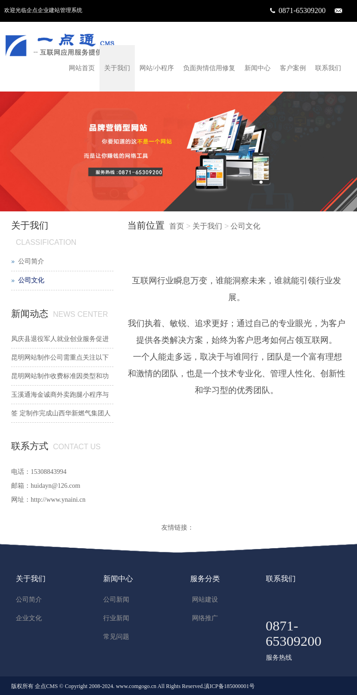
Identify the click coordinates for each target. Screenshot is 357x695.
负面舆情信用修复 (209, 68)
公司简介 (31, 261)
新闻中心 (258, 68)
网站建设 (205, 599)
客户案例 (293, 68)
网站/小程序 (156, 68)
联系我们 (328, 68)
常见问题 (116, 636)
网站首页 (82, 68)
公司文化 (245, 226)
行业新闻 (116, 618)
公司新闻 (116, 599)
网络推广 (205, 618)
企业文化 (29, 618)
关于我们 (117, 68)
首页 (176, 226)
